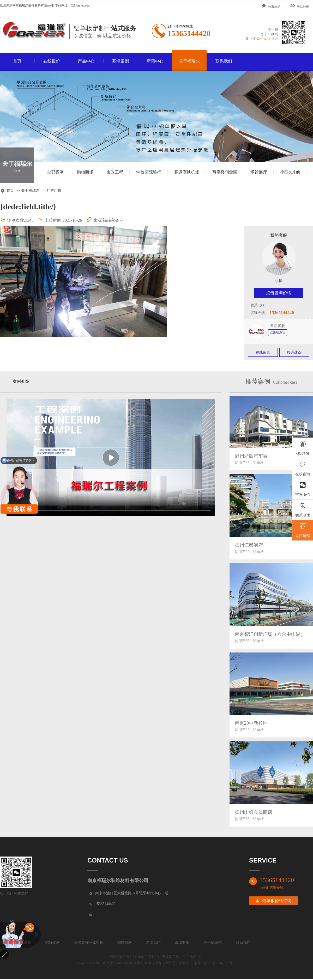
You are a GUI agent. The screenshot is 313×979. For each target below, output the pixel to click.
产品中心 (86, 61)
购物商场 (85, 172)
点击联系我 (277, 332)
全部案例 (55, 172)
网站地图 (299, 6)
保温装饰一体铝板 (88, 943)
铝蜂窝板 (52, 943)
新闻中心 (155, 61)
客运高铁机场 (186, 172)
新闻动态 (153, 943)
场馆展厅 (258, 172)
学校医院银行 (148, 172)
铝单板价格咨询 (276, 900)
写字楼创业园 (224, 172)
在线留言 (263, 352)
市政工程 (114, 172)
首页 (17, 61)
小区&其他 (290, 172)
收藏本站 (271, 6)
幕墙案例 (120, 61)
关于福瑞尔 (189, 61)
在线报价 (51, 61)
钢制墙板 (124, 943)
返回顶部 (302, 529)
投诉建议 (294, 352)
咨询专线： (259, 313)
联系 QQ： (259, 305)
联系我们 (223, 61)
